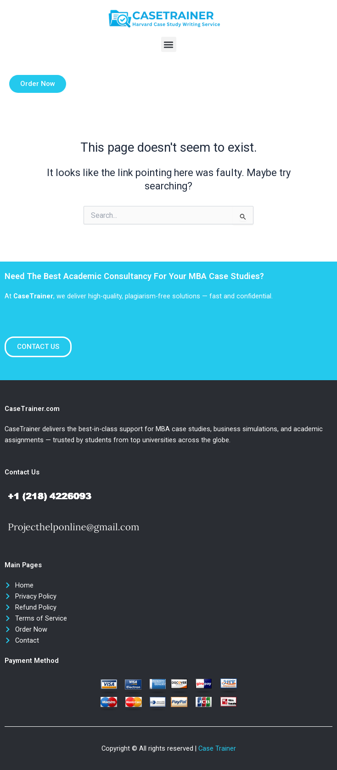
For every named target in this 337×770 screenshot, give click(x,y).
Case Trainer (217, 748)
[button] (168, 44)
